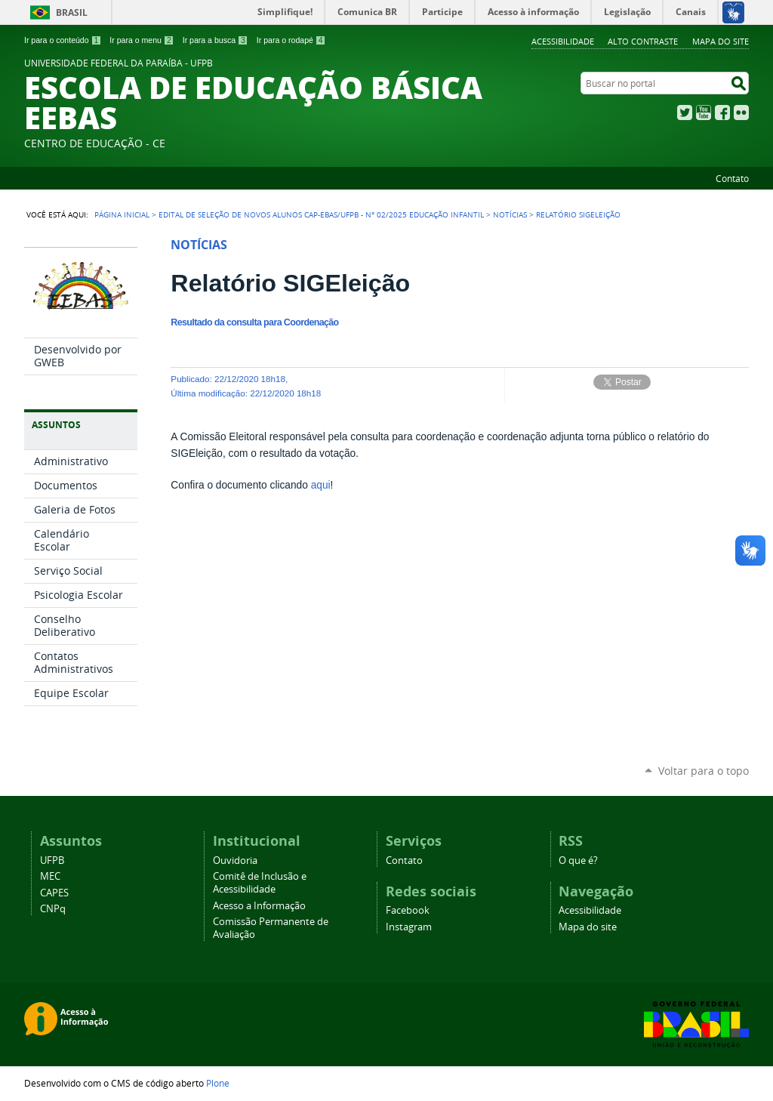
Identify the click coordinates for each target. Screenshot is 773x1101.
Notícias (510, 214)
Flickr (741, 112)
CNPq (53, 908)
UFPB (52, 860)
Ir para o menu (141, 40)
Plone (217, 1083)
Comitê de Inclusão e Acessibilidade (259, 883)
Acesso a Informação (259, 905)
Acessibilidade (562, 41)
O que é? (578, 860)
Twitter (684, 112)
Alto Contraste (643, 41)
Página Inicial (121, 214)
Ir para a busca (215, 40)
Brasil (72, 12)
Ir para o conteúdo (62, 40)
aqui (319, 485)
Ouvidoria (235, 860)
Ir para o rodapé (291, 40)
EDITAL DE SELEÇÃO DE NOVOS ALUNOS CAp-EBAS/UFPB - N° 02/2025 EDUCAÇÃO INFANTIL (321, 214)
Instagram (409, 927)
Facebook (722, 112)
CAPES (54, 893)
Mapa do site (720, 41)
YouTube (703, 112)
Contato (732, 178)
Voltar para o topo (703, 770)
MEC (50, 876)
